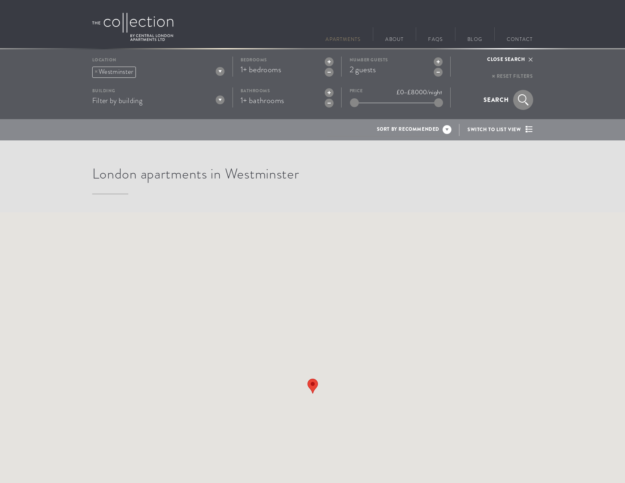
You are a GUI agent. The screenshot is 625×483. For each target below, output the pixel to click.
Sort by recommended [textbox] (408, 129)
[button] (312, 386)
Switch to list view (494, 129)
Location (104, 60)
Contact (520, 38)
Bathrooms (255, 90)
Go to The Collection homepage (133, 27)
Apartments (343, 38)
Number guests (369, 60)
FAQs (435, 38)
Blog (474, 38)
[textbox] (141, 71)
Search (496, 99)
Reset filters (515, 76)
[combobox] (158, 72)
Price (356, 90)
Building (103, 90)
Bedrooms (254, 60)
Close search (506, 59)
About (394, 38)
